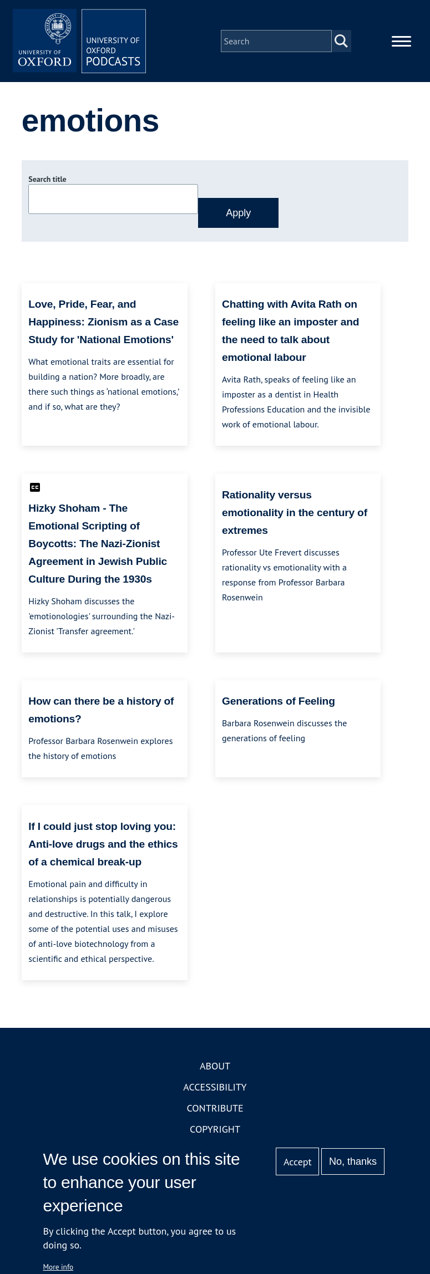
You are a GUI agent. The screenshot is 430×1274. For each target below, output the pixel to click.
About (215, 1065)
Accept (298, 1161)
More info (58, 1267)
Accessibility (214, 1087)
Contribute (214, 1108)
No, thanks (353, 1161)
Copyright (215, 1129)
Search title (47, 179)
